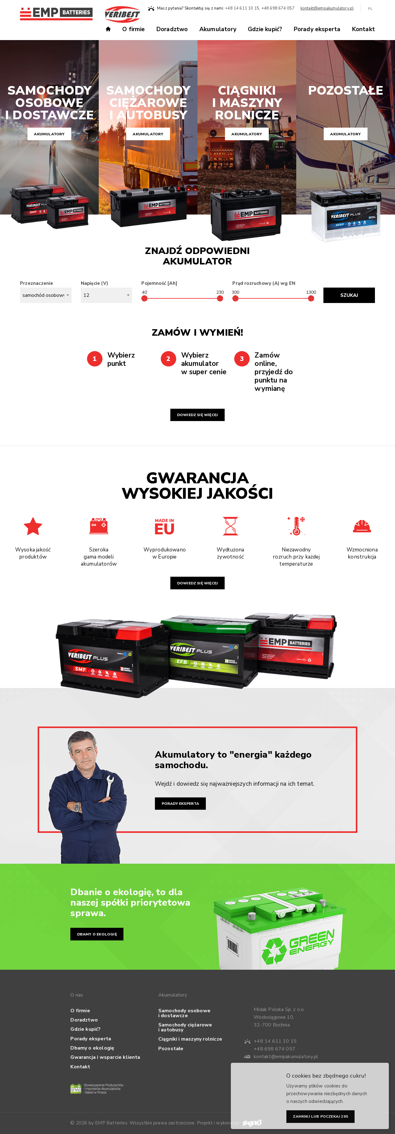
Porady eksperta (317, 29)
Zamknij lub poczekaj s (320, 1117)
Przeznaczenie (46, 291)
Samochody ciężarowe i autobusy (185, 1027)
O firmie (133, 29)
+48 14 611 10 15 (242, 8)
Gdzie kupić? (265, 29)
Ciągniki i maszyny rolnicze (190, 1039)
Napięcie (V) (106, 291)
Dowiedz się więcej (197, 414)
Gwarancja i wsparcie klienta (105, 1057)
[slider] (144, 298)
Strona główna (111, 28)
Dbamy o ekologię (97, 934)
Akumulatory (217, 29)
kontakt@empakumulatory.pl (327, 8)
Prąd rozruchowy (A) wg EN (263, 283)
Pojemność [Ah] (159, 283)
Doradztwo (172, 29)
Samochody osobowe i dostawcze (184, 1013)
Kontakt (363, 29)
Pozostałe (171, 1048)
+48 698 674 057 (278, 8)
